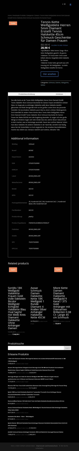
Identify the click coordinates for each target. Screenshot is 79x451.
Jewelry (31, 217)
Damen (37, 15)
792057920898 (34, 242)
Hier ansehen (49, 74)
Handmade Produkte (19, 15)
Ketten (43, 85)
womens (31, 157)
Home (10, 15)
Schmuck (52, 83)
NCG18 (31, 189)
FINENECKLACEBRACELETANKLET (39, 223)
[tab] (22, 94)
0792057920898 (34, 163)
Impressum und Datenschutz (47, 446)
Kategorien (30, 15)
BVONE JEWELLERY (34, 176)
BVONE (31, 150)
